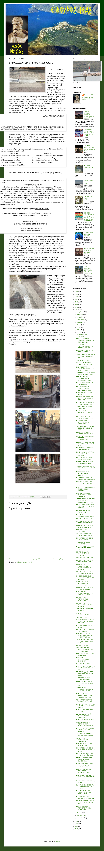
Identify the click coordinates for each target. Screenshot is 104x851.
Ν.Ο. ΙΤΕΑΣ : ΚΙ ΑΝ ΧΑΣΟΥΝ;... (85, 720)
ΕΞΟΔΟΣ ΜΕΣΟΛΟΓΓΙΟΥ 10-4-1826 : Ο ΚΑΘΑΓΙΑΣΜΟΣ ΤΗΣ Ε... (85, 667)
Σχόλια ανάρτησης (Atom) (24, 562)
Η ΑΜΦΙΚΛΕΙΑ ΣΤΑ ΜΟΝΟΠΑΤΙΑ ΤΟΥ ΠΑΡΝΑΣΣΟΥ (82, 422)
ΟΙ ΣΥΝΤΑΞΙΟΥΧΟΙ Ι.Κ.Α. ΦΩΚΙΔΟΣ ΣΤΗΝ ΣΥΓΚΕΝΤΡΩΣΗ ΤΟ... (83, 771)
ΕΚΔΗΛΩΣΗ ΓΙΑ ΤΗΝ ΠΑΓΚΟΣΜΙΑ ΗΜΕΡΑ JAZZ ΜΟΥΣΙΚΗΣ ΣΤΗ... (85, 368)
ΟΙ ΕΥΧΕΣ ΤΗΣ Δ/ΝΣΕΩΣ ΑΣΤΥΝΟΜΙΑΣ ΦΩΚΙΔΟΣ (84, 572)
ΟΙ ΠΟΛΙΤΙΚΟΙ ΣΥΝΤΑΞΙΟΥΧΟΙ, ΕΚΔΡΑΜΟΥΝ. (82, 739)
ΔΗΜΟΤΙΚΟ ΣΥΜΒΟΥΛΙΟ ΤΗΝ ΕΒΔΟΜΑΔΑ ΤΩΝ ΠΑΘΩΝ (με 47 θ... (85, 705)
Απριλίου (79, 332)
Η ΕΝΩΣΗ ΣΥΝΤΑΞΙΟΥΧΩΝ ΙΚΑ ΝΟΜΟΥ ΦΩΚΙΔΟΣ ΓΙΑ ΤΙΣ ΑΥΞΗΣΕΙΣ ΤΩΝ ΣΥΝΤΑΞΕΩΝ (89, 217)
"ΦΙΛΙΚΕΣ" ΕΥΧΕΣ (81, 617)
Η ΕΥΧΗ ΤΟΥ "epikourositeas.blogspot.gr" (85, 515)
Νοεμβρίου (80, 314)
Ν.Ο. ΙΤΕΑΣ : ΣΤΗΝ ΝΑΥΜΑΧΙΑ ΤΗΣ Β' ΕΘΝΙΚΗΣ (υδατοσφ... (85, 489)
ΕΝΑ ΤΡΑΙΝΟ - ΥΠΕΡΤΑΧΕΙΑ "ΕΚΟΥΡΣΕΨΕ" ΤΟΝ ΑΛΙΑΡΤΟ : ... (84, 729)
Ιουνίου (79, 327)
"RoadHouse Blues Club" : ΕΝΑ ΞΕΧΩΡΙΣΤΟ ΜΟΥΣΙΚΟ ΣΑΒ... (85, 428)
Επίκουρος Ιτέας (89, 95)
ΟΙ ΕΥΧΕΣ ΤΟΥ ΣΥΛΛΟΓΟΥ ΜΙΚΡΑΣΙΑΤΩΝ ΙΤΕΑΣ (84, 526)
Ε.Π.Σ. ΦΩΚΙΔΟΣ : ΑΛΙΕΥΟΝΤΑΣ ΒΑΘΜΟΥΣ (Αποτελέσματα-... (84, 412)
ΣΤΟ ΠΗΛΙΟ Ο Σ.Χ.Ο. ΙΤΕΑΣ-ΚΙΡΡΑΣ (88, 198)
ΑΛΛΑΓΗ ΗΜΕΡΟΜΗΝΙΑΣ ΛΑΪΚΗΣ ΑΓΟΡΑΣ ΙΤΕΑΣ (84, 696)
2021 (76, 299)
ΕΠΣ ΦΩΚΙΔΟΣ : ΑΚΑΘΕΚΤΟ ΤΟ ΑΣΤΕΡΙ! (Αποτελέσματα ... (85, 776)
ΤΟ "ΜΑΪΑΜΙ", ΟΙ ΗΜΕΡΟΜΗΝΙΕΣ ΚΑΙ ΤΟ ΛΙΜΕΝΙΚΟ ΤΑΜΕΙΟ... (84, 346)
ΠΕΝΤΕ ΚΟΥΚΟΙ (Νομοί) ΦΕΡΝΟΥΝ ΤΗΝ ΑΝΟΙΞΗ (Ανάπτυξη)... (84, 715)
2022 (76, 297)
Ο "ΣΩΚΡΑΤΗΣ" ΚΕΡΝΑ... (83, 663)
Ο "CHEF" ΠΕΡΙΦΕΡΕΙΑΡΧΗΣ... (83, 613)
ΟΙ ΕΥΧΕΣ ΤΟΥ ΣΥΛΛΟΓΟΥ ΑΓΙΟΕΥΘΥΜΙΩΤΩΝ (84, 588)
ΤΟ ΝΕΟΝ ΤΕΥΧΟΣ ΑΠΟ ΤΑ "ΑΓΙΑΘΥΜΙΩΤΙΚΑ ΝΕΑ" (84, 534)
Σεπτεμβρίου (81, 320)
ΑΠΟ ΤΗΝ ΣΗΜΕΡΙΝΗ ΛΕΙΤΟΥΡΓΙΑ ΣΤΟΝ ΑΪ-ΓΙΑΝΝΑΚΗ (84, 494)
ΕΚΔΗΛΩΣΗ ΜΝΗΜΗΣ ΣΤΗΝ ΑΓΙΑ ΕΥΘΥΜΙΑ (85, 744)
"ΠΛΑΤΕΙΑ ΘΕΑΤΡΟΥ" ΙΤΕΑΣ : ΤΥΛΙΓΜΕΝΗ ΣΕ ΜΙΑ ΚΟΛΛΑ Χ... (85, 467)
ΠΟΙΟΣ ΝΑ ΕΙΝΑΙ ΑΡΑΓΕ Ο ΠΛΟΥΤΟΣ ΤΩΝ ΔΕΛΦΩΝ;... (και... (85, 683)
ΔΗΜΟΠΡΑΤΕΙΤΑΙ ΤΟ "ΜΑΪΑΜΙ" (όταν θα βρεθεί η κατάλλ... (85, 373)
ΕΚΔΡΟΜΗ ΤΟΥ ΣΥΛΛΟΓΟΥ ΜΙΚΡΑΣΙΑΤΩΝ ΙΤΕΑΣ (84, 462)
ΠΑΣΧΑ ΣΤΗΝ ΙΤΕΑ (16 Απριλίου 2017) (83, 511)
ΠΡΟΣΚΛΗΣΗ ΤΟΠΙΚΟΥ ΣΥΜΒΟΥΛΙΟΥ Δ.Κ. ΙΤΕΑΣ (84, 433)
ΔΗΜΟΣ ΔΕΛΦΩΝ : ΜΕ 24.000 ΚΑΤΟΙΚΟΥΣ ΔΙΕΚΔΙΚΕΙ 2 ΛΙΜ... (85, 356)
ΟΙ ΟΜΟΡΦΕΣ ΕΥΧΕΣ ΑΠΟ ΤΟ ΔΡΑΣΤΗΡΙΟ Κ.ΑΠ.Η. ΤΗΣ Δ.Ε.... (85, 802)
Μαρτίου (79, 813)
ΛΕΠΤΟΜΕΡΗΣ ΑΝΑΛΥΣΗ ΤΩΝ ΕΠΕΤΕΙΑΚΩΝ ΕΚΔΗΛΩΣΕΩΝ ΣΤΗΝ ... (85, 500)
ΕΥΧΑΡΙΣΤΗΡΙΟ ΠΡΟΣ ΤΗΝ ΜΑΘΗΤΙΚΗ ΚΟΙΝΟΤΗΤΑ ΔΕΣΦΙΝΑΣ (84, 398)
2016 (76, 821)
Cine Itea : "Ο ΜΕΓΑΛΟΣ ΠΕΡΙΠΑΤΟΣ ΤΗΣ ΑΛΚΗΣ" (85, 363)
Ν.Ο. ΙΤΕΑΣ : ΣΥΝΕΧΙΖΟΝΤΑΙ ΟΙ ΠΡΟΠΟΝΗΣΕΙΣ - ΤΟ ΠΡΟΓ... (85, 786)
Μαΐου (79, 330)
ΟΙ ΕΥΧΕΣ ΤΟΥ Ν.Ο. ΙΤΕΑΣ (84, 519)
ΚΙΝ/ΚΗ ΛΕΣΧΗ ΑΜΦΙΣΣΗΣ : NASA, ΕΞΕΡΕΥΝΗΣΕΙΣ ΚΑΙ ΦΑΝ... (85, 749)
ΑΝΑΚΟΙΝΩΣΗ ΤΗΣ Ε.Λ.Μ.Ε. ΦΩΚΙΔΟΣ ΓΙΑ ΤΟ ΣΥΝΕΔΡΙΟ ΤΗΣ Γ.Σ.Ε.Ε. (89, 133)
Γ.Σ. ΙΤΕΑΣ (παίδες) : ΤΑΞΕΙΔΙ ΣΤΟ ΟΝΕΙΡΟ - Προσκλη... (85, 754)
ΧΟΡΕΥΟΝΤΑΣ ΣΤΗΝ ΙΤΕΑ (84, 360)
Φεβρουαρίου (81, 815)
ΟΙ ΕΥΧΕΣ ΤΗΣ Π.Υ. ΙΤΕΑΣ (84, 645)
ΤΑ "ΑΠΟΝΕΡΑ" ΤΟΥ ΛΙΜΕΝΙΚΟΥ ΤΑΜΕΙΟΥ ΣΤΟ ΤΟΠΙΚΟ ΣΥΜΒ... (85, 340)
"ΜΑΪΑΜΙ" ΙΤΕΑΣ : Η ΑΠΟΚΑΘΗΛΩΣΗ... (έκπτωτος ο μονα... (83, 583)
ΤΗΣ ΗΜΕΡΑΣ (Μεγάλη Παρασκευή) (83, 542)
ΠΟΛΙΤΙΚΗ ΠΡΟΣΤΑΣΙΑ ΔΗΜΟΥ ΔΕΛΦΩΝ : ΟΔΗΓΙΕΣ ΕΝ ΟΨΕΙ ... (83, 388)
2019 (76, 304)
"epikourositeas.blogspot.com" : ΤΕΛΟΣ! (89, 182)
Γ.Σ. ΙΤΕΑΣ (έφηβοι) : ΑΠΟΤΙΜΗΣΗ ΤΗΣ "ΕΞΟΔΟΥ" (82, 553)
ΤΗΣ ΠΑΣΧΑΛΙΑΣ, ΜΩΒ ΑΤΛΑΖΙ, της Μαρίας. (83, 678)
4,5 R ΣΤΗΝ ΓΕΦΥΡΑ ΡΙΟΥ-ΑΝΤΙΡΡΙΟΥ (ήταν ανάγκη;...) (85, 734)
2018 (76, 307)
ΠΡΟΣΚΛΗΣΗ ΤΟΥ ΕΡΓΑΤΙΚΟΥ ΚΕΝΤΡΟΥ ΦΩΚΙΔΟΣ (89, 251)
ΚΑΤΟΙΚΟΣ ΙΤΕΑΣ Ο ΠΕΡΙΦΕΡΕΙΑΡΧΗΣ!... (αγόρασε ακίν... (83, 808)
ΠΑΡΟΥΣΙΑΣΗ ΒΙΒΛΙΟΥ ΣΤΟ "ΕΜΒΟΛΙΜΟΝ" (84, 383)
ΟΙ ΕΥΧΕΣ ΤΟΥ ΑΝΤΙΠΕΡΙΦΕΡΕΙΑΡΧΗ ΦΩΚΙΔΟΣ (84, 604)
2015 (76, 824)
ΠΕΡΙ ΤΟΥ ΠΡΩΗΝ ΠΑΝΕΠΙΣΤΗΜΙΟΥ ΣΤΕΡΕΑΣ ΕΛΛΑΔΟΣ (83, 378)
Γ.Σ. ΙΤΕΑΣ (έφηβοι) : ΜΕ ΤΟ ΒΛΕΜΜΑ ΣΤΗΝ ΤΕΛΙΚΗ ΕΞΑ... (84, 673)
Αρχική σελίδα (37, 559)
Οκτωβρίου (80, 317)
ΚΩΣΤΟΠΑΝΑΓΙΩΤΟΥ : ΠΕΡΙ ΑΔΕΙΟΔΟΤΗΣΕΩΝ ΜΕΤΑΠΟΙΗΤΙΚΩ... (84, 765)
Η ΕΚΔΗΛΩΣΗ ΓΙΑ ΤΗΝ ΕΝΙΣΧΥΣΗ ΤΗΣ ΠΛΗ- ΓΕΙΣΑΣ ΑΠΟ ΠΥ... (83, 792)
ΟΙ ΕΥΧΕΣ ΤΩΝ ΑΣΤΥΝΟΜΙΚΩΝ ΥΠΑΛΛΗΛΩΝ (82, 599)
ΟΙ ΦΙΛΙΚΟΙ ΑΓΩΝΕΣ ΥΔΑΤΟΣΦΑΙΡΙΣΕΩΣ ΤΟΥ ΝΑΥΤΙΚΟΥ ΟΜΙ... (84, 649)
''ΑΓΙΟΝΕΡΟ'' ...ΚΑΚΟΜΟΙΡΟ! (88, 166)
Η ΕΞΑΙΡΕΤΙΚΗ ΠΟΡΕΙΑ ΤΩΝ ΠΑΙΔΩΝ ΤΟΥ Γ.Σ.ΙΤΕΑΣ (85, 403)
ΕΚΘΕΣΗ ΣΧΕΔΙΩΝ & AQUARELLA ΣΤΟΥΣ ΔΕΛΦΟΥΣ (83, 473)
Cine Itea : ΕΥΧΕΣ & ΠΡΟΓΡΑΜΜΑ (82, 530)
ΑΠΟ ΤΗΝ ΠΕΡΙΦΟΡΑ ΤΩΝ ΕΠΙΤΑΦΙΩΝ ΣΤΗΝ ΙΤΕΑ (89, 148)
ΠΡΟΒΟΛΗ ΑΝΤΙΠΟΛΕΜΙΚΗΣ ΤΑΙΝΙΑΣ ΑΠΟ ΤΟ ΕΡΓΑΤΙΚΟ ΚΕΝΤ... (85, 443)
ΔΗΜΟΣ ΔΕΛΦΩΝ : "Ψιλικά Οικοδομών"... (84, 407)
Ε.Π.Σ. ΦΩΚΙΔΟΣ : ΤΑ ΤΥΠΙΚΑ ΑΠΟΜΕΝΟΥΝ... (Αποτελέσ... (85, 453)
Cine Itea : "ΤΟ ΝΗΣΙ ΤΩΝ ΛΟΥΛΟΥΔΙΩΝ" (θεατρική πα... (84, 483)
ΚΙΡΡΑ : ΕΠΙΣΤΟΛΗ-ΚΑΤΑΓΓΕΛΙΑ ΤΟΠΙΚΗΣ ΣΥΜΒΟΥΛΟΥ (88, 270)
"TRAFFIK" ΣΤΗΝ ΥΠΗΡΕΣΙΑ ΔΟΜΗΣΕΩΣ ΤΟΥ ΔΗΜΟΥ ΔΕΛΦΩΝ (85, 621)
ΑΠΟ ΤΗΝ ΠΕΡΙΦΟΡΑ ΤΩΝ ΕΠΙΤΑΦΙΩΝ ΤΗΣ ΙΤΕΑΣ (84, 522)
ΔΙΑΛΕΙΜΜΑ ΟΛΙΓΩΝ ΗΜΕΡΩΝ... (82, 335)
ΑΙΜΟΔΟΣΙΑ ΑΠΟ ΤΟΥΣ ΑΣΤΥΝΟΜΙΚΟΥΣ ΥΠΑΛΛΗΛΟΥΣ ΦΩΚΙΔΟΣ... (85, 724)
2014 (76, 826)
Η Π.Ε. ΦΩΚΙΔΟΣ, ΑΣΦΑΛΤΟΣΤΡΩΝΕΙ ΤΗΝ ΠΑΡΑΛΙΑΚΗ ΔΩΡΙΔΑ (84, 593)
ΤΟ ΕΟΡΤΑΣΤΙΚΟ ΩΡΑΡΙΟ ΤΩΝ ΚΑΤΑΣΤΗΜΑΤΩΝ (84, 700)
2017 (76, 309)
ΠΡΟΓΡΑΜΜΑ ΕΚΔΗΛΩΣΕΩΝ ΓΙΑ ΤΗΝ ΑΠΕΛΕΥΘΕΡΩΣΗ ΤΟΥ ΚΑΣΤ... (85, 506)
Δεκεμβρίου (80, 312)
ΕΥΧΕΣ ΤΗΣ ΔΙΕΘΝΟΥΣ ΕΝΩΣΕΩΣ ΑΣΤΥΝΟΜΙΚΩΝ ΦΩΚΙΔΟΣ (85, 577)
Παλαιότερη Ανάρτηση (59, 559)
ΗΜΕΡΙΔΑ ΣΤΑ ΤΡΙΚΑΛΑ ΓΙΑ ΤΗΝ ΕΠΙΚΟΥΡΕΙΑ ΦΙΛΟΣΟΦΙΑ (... (84, 759)
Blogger (57, 841)
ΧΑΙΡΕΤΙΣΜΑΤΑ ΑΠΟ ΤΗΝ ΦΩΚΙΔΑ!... (88, 234)
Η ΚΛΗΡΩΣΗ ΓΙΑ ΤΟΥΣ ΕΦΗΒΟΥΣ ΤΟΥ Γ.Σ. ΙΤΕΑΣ (85, 797)
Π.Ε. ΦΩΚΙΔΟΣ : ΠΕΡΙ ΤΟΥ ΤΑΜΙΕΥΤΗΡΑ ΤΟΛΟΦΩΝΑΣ (85, 478)
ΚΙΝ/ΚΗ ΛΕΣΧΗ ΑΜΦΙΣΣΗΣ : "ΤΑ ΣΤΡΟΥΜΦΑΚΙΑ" (84, 538)
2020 (76, 302)
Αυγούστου (80, 322)
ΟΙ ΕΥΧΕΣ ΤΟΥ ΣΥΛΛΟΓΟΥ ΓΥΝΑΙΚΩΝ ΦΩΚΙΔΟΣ (84, 561)
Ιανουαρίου (80, 818)
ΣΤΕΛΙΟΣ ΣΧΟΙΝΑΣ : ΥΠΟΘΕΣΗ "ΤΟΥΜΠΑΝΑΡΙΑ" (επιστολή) (89, 115)
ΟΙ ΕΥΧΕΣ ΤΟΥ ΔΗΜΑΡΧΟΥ (84, 558)
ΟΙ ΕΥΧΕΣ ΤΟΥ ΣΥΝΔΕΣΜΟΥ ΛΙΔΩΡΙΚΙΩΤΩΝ (85, 630)
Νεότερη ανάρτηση (14, 559)
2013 (76, 829)
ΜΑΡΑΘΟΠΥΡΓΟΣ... (82, 693)
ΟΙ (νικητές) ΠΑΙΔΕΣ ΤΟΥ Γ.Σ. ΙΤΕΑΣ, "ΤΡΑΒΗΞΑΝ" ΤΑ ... (85, 417)
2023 (76, 294)
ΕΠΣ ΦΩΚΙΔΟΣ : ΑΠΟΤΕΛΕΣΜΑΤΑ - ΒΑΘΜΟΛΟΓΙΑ (82, 659)
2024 (76, 291)
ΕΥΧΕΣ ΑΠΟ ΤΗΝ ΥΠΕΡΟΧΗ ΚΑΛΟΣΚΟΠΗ (85, 654)
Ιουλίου (79, 325)
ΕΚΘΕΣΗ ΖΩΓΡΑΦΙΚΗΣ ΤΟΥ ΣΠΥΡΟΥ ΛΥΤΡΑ (84, 351)
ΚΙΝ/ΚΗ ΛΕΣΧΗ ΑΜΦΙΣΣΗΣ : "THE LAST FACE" (84, 448)
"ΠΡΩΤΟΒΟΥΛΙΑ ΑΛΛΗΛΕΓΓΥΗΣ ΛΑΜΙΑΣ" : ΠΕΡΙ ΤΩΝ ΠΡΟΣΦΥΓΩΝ (85, 689)
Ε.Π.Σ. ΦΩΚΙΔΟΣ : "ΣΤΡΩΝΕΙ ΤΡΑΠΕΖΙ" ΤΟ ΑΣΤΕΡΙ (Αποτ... (85, 548)
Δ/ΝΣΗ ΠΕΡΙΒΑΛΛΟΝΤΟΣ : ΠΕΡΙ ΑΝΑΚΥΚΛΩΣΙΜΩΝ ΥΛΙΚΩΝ (84, 641)
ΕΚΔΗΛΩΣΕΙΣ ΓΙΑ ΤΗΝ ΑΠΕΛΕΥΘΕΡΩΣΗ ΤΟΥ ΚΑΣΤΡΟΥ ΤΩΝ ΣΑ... (84, 635)
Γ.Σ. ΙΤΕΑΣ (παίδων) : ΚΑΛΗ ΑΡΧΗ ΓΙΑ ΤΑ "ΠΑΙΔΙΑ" (84, 458)
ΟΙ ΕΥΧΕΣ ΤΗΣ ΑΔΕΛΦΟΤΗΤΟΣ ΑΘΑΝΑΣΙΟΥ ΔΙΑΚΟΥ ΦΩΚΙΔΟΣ (83, 567)
